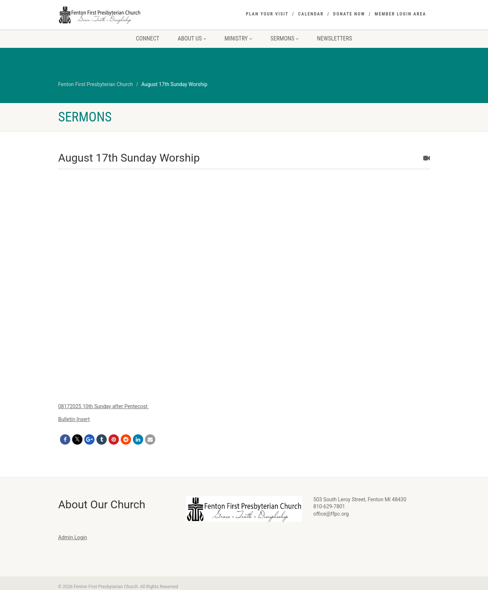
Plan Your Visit (267, 14)
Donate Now (349, 14)
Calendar (310, 14)
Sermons (284, 38)
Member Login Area (400, 14)
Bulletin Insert (74, 419)
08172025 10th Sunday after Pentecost (103, 406)
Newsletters (334, 38)
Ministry (238, 38)
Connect (147, 38)
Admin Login (72, 537)
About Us (192, 38)
